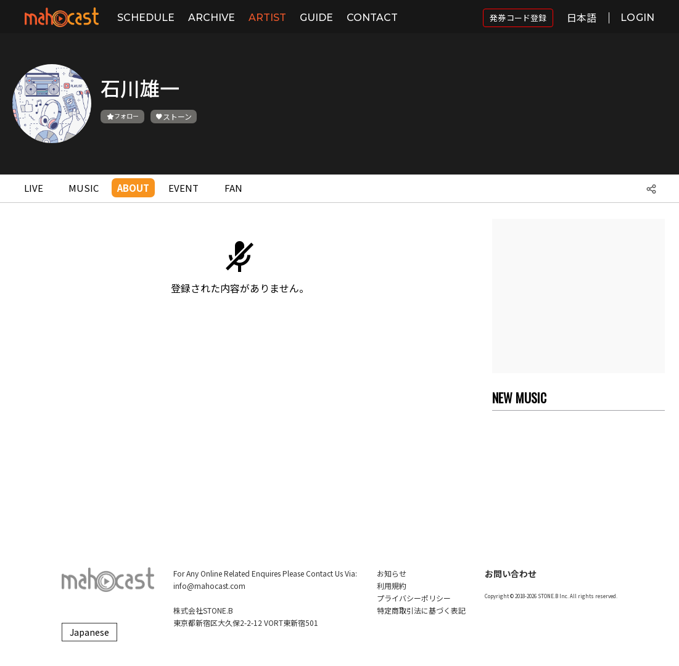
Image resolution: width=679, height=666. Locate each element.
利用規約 (391, 585)
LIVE (33, 187)
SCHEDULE (146, 17)
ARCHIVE (211, 17)
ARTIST (267, 17)
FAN (233, 187)
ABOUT (133, 187)
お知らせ (391, 573)
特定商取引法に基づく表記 (421, 610)
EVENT (183, 187)
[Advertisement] (578, 296)
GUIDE (316, 17)
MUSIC (83, 187)
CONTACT (372, 17)
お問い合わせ (511, 573)
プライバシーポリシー (414, 598)
